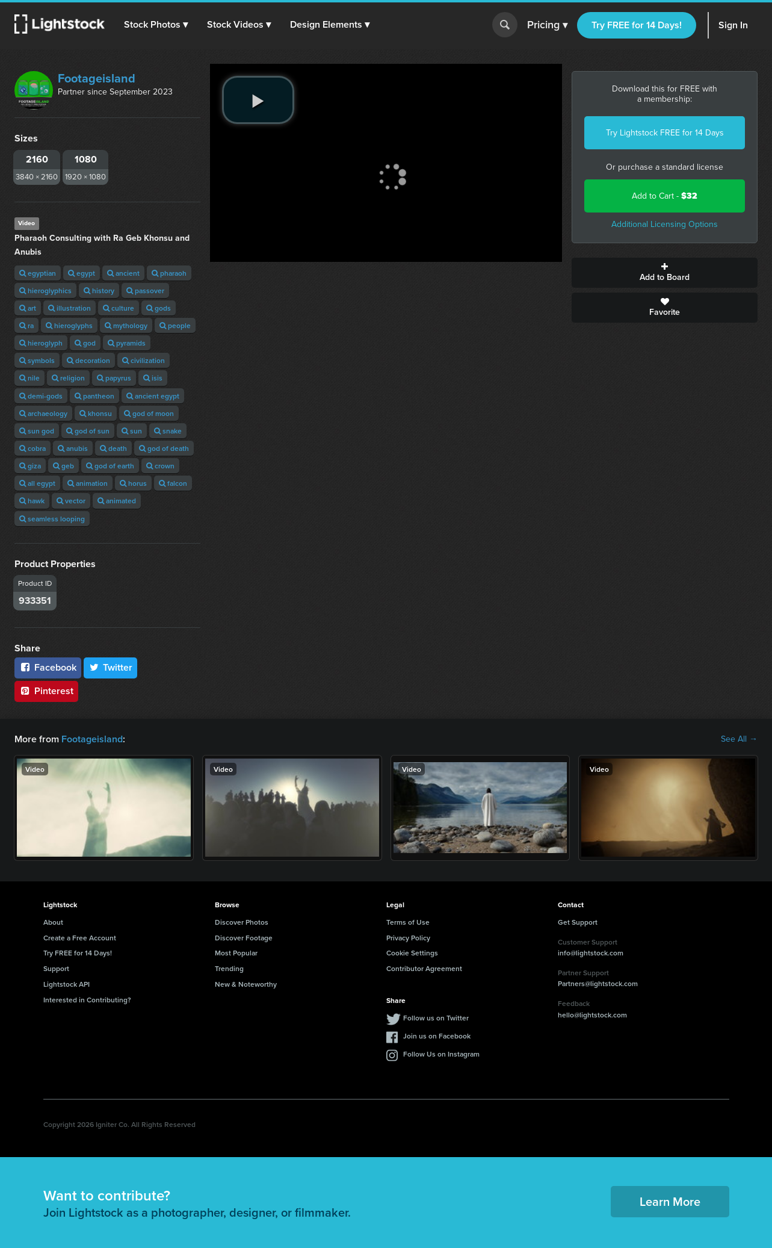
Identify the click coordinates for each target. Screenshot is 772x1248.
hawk (32, 500)
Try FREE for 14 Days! (636, 25)
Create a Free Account (79, 938)
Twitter (110, 667)
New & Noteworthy (246, 984)
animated (116, 500)
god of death (164, 448)
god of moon (149, 413)
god (85, 343)
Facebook (47, 667)
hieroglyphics (45, 290)
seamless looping (52, 519)
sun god (36, 431)
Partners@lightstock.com (598, 983)
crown (160, 466)
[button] (156, 24)
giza (30, 466)
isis (152, 378)
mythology (126, 325)
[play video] (258, 100)
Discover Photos (241, 922)
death (113, 448)
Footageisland (96, 78)
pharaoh (169, 273)
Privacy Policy (408, 938)
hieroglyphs (69, 325)
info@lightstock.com (590, 953)
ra (26, 325)
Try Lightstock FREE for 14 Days (665, 132)
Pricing (547, 25)
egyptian (37, 273)
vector (71, 500)
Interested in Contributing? (87, 1000)
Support (56, 968)
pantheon (94, 396)
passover (145, 290)
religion (68, 378)
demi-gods (41, 396)
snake (168, 431)
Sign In (733, 25)
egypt (81, 273)
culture (118, 308)
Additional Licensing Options (664, 224)
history (99, 290)
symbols (37, 360)
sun (132, 431)
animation (87, 483)
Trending (229, 968)
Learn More (670, 1201)
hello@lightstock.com (592, 1015)
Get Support (578, 922)
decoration (88, 360)
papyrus (114, 378)
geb (63, 466)
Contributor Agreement (424, 968)
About (53, 922)
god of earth (110, 466)
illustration (69, 308)
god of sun (88, 431)
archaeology (43, 413)
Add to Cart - (664, 196)
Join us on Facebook (437, 1036)
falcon (173, 483)
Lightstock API (66, 984)
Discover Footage (244, 938)
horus (133, 483)
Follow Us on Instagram (441, 1054)
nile (29, 378)
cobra (32, 448)
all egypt (37, 483)
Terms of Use (408, 922)
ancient (123, 273)
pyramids (127, 343)
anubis (73, 448)
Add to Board (664, 272)
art (27, 308)
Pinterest (46, 691)
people (175, 325)
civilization (143, 360)
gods (158, 308)
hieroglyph (41, 343)
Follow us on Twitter (436, 1018)
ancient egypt (152, 396)
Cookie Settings (412, 953)
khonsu (95, 413)
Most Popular (236, 953)
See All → (739, 739)
